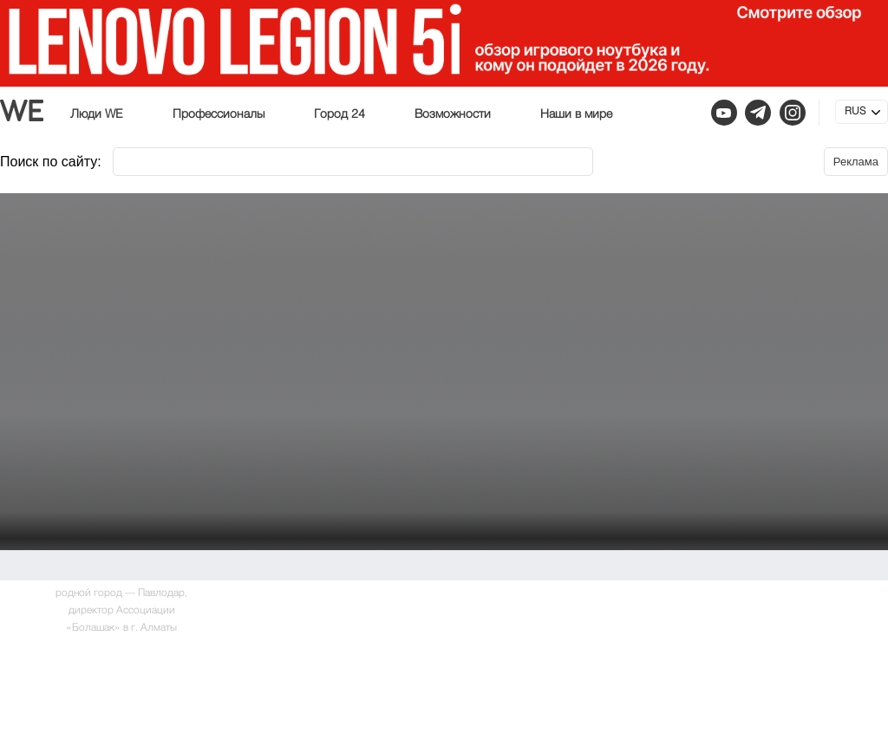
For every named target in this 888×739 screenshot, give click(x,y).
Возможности (453, 114)
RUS (855, 112)
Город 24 (339, 114)
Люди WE (96, 114)
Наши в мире (576, 114)
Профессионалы (218, 114)
